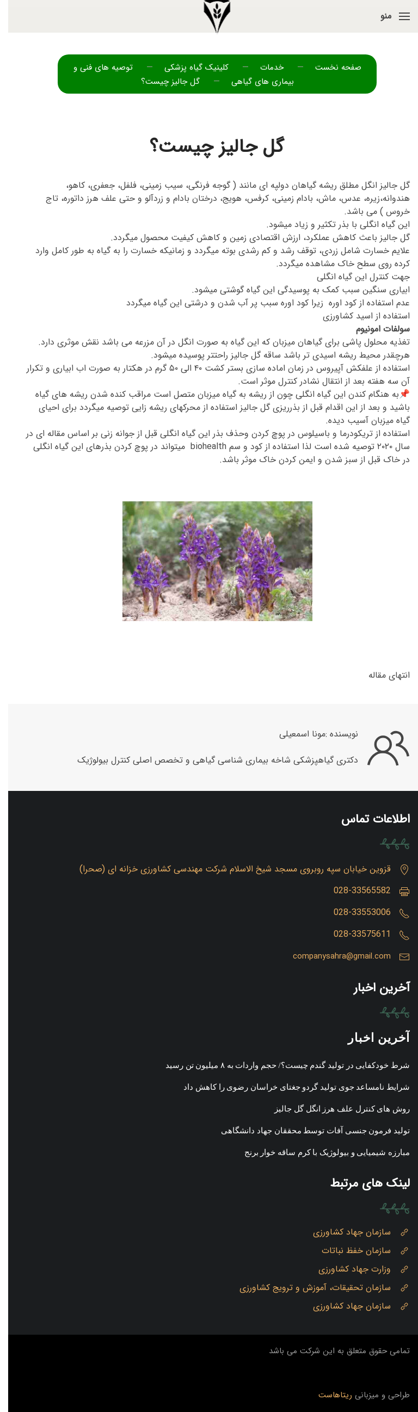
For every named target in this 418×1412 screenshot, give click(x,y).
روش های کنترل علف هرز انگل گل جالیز (334, 1108)
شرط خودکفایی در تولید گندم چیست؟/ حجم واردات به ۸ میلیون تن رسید (279, 1065)
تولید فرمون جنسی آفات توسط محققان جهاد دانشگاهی (307, 1130)
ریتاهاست (327, 1395)
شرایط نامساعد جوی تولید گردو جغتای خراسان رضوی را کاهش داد (288, 1087)
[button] (387, 16)
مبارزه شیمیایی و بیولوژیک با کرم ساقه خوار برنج (319, 1152)
